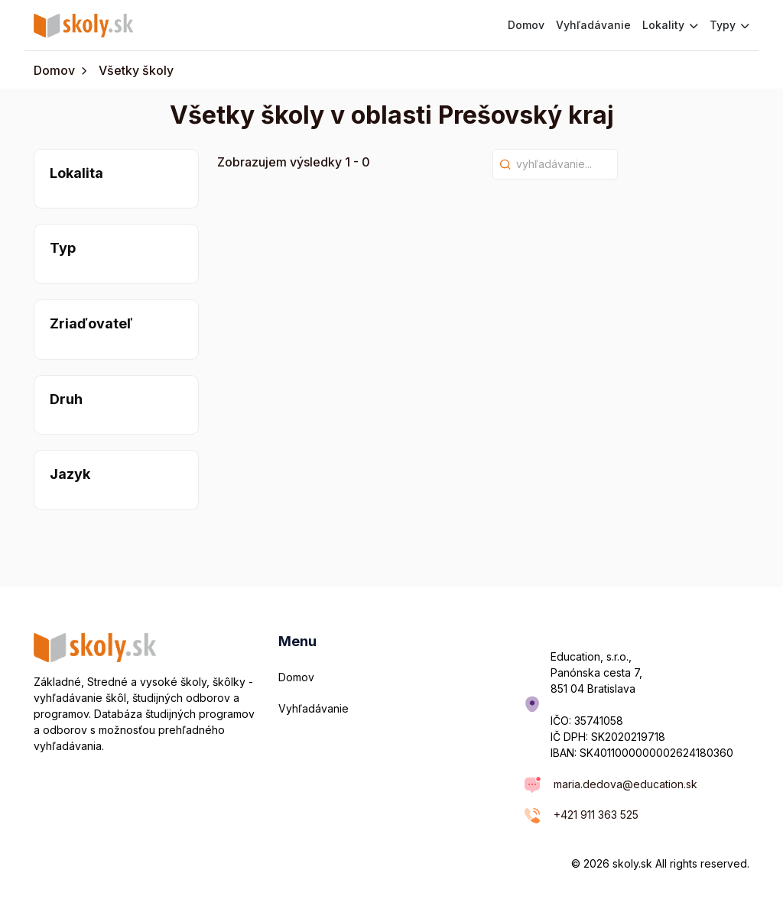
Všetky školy (136, 70)
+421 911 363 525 (596, 814)
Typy (729, 24)
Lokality (670, 24)
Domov (526, 24)
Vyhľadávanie (593, 24)
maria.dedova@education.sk (625, 784)
